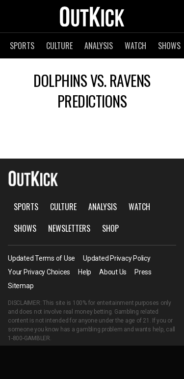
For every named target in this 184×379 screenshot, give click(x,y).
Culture (59, 46)
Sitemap (20, 286)
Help (84, 272)
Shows (25, 228)
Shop (110, 228)
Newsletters (69, 228)
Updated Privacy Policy (117, 258)
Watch (135, 46)
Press (143, 272)
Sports (22, 46)
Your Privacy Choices (39, 272)
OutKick (92, 16)
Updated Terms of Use (41, 258)
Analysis (98, 46)
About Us (113, 272)
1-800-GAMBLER (29, 338)
